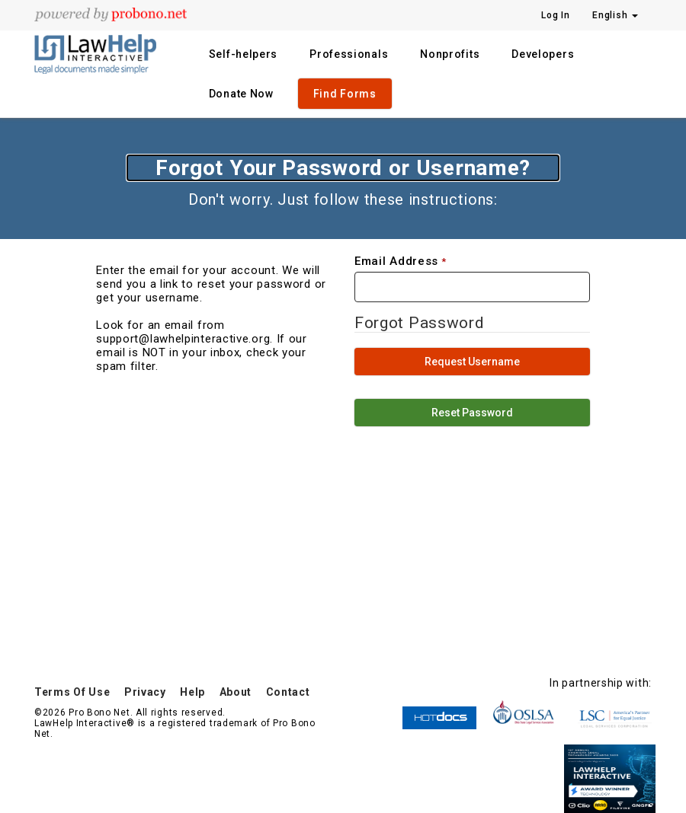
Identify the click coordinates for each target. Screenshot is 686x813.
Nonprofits (449, 54)
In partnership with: (601, 683)
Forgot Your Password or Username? (343, 167)
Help (192, 692)
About (236, 692)
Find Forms (345, 94)
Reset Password (472, 412)
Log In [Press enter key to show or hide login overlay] (555, 15)
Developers (542, 54)
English (615, 15)
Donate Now (241, 94)
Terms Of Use (72, 692)
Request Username (472, 361)
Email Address (396, 261)
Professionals (348, 54)
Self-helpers (243, 54)
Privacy (145, 692)
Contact (288, 692)
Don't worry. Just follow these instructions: (343, 199)
